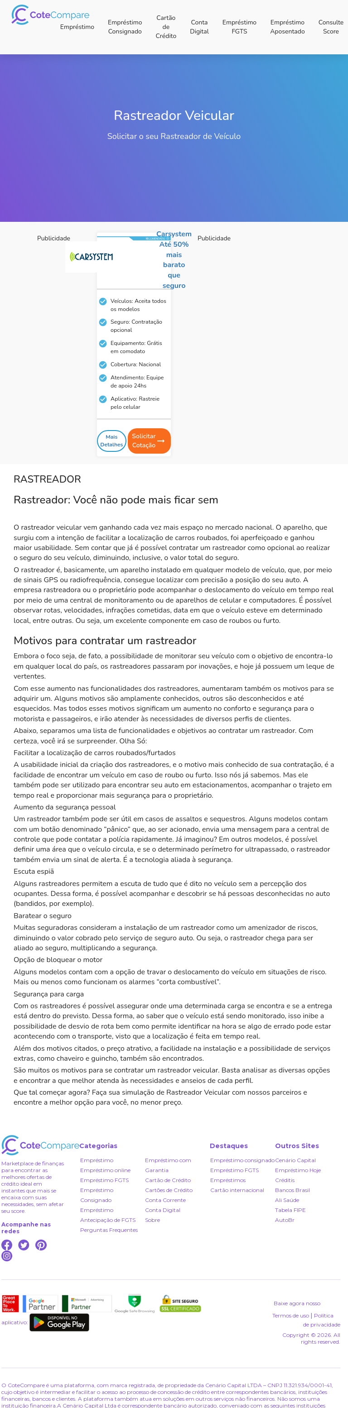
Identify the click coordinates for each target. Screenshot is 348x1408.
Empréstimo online (105, 1170)
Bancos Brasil (292, 1190)
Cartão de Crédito (165, 27)
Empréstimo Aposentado (287, 27)
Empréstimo (77, 27)
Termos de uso (290, 1315)
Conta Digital (199, 27)
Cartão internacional (237, 1190)
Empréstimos (228, 1180)
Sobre (152, 1219)
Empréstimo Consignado (125, 27)
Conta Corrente (165, 1200)
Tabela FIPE (290, 1210)
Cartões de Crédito (169, 1190)
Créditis (285, 1180)
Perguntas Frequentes (109, 1229)
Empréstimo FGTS (239, 27)
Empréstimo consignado (242, 1160)
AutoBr (285, 1219)
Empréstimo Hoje (298, 1170)
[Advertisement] (85, 304)
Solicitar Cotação (149, 441)
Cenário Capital (295, 1160)
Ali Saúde (287, 1200)
